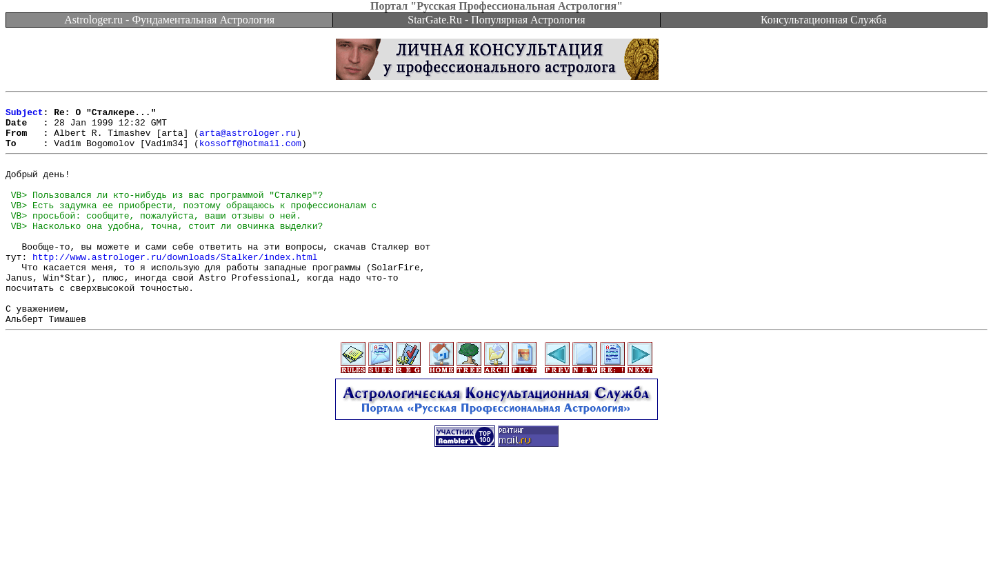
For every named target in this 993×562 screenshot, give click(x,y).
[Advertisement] (496, 531)
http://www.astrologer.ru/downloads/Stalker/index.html (174, 287)
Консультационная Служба (824, 20)
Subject (24, 116)
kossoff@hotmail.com (250, 153)
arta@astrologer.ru (247, 140)
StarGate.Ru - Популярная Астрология (496, 20)
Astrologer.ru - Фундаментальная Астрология (169, 20)
